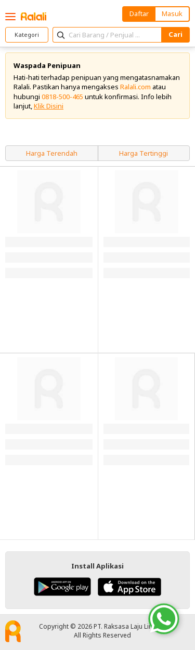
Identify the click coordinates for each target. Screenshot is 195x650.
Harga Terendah (51, 153)
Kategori (27, 34)
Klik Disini (48, 106)
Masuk (172, 13)
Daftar (139, 13)
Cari (175, 34)
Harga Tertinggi (143, 153)
